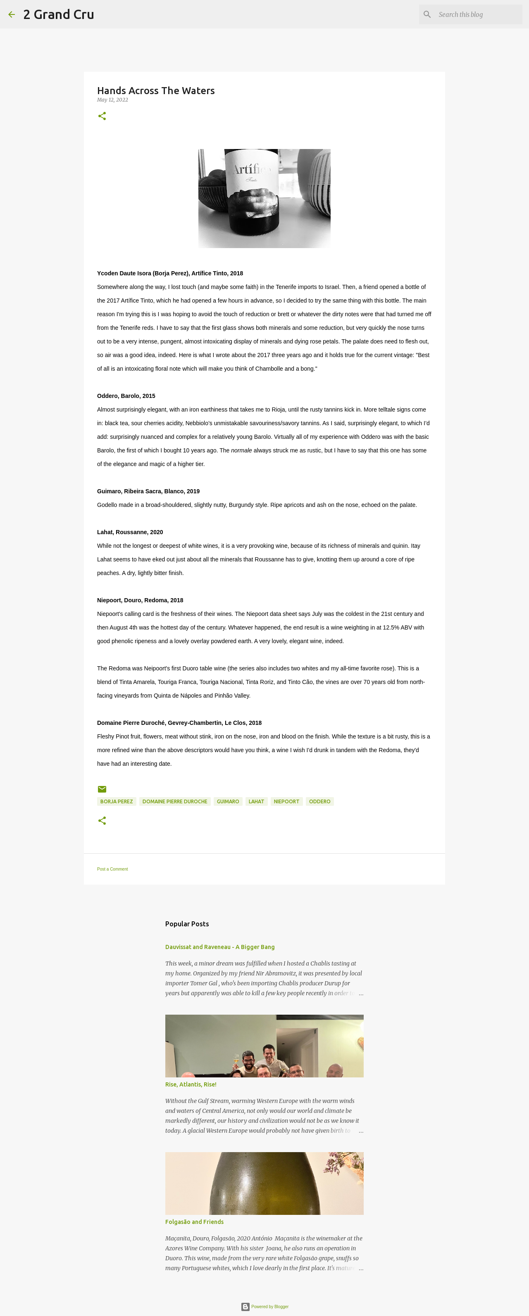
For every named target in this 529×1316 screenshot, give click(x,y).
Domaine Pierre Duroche (175, 801)
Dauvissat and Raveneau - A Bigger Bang (220, 947)
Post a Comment (112, 869)
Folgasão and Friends (194, 1222)
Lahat (256, 801)
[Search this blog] (479, 14)
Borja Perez (116, 801)
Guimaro (228, 801)
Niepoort (287, 801)
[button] (102, 116)
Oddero (320, 801)
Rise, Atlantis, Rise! (191, 1084)
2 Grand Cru (58, 14)
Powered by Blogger (265, 1306)
